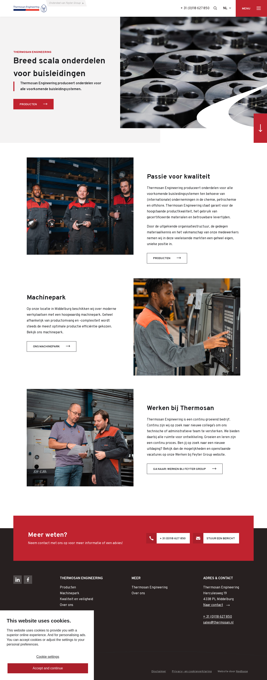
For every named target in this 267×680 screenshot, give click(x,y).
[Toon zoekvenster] (215, 8)
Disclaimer (158, 671)
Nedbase (242, 671)
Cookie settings (47, 656)
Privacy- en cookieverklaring (192, 671)
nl (225, 8)
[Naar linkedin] (17, 579)
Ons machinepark (46, 346)
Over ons (66, 605)
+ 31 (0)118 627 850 (195, 8)
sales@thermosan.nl (218, 623)
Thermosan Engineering (150, 587)
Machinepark (69, 593)
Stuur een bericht (221, 538)
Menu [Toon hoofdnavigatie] (246, 8)
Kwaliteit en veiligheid (76, 599)
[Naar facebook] (28, 579)
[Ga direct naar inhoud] (260, 128)
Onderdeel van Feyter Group (65, 3)
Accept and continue (48, 668)
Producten (28, 104)
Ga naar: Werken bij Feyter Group (179, 469)
